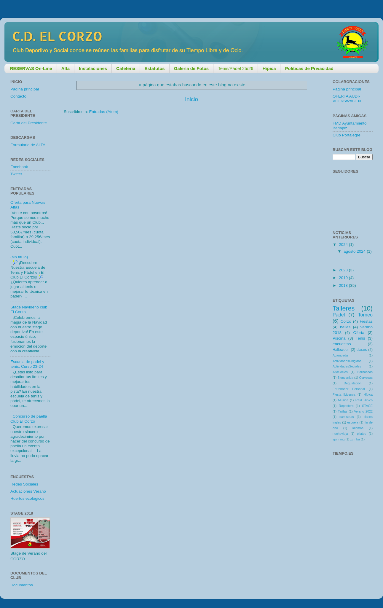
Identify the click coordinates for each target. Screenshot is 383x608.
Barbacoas (365, 372)
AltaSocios (340, 372)
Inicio (191, 99)
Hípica (368, 394)
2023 (344, 270)
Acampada (340, 355)
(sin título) (19, 257)
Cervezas (366, 377)
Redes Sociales (24, 484)
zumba (355, 439)
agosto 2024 (355, 251)
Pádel (339, 314)
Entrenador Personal (349, 389)
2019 (344, 278)
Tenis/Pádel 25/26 (235, 68)
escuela (352, 422)
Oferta (358, 332)
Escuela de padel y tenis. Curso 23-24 (27, 364)
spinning (338, 439)
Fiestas (366, 321)
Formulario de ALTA (27, 145)
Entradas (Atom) (103, 111)
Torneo (365, 314)
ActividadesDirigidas (347, 361)
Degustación (352, 383)
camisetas (346, 416)
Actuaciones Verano (28, 491)
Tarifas (342, 411)
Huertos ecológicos (27, 498)
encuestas (342, 344)
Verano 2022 (363, 411)
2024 (344, 244)
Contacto (18, 96)
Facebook (19, 167)
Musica (343, 400)
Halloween (341, 350)
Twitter (16, 174)
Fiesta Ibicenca (344, 394)
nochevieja (340, 433)
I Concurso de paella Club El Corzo (28, 418)
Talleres (344, 308)
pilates (361, 433)
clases (362, 350)
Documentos (21, 585)
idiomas (357, 428)
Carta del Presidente (28, 123)
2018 (344, 285)
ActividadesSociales (347, 366)
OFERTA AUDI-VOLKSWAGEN (347, 98)
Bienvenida (345, 377)
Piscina (339, 338)
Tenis (360, 338)
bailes (345, 327)
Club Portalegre (346, 135)
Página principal (24, 89)
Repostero (346, 406)
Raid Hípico (364, 400)
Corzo (346, 321)
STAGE (367, 406)
